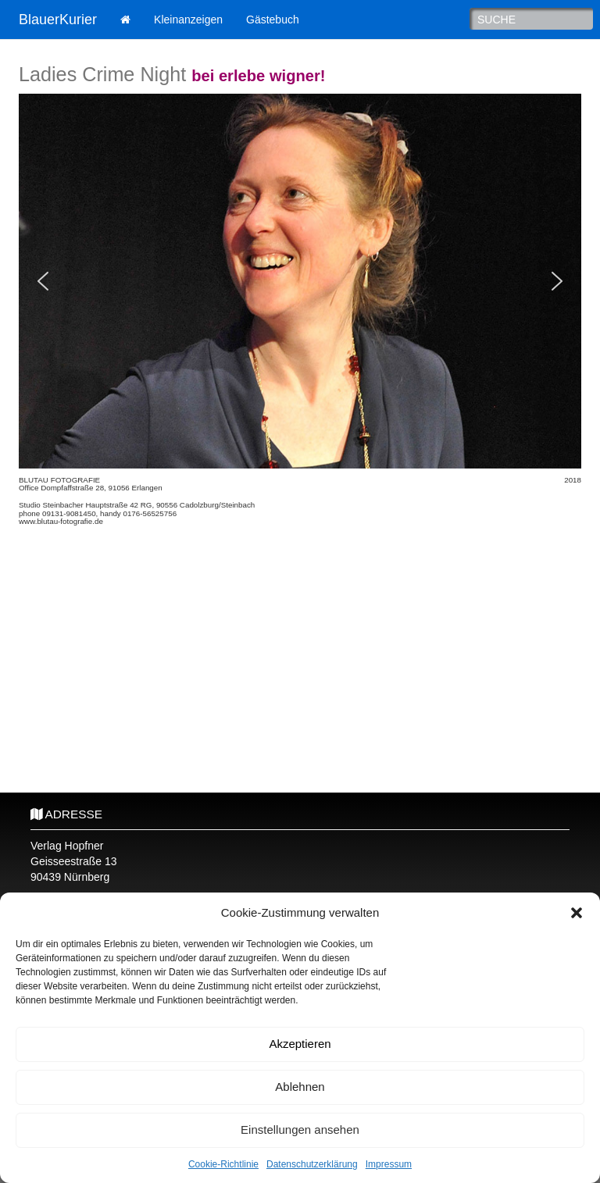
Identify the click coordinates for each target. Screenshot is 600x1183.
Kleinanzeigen (188, 19)
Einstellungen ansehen (300, 1129)
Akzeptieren (299, 1043)
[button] (576, 913)
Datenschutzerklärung (312, 1164)
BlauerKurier (58, 19)
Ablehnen (299, 1086)
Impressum (389, 1164)
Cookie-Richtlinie (223, 1164)
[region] (300, 281)
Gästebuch (272, 19)
